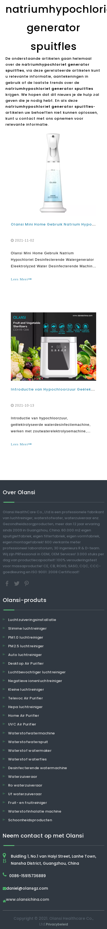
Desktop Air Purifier (26, 663)
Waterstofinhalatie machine (34, 811)
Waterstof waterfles (27, 759)
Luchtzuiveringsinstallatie (32, 619)
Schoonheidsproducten (30, 820)
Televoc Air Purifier (25, 698)
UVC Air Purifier (22, 724)
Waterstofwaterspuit (28, 741)
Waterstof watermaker (29, 750)
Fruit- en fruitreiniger (27, 802)
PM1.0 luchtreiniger (25, 637)
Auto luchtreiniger (25, 654)
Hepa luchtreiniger (25, 706)
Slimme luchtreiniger (27, 628)
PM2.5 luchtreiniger (26, 646)
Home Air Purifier (23, 715)
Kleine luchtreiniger (26, 689)
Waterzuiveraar (22, 776)
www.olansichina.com (27, 900)
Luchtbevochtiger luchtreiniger (37, 672)
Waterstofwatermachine (31, 733)
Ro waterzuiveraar (25, 785)
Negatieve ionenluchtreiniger (35, 680)
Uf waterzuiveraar (25, 794)
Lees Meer (21, 279)
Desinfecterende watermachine (37, 768)
